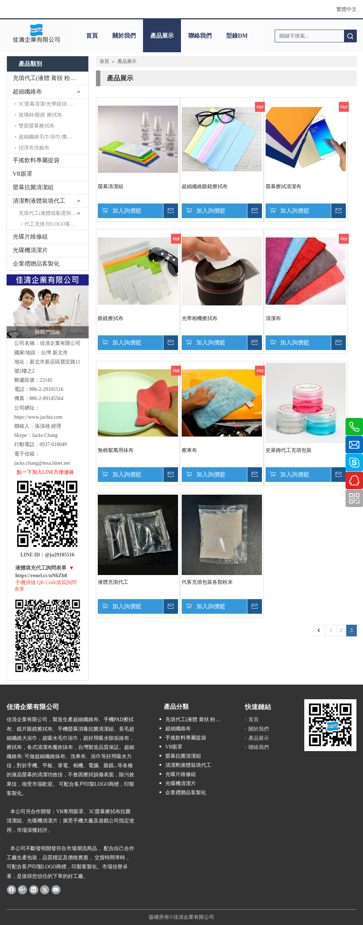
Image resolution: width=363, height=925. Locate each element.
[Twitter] (44, 889)
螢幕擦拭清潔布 (283, 186)
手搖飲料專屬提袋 (36, 160)
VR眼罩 (22, 174)
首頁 (92, 36)
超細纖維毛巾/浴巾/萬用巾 (48, 137)
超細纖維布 (27, 91)
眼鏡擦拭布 (110, 318)
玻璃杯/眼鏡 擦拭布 (40, 115)
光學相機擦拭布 (199, 318)
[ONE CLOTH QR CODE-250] (330, 725)
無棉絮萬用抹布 (116, 450)
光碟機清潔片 (30, 250)
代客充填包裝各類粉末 (207, 582)
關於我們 (124, 36)
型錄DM (237, 36)
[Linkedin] (33, 889)
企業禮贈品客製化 (36, 263)
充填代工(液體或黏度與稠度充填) (53, 213)
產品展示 (162, 36)
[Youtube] (56, 889)
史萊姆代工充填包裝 (289, 450)
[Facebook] (11, 889)
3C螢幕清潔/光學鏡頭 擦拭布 (51, 104)
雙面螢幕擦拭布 (36, 126)
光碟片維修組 (30, 236)
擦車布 (189, 450)
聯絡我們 (200, 36)
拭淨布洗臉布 (34, 148)
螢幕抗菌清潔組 (33, 187)
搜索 (350, 36)
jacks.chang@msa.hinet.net (42, 463)
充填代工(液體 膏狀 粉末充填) (50, 78)
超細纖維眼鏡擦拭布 (205, 186)
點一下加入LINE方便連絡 (45, 472)
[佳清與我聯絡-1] (48, 306)
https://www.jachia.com (38, 417)
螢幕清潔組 (110, 186)
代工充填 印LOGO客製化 (52, 224)
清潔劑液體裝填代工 (39, 201)
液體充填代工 (113, 582)
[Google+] (22, 889)
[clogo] (36, 33)
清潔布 (273, 318)
